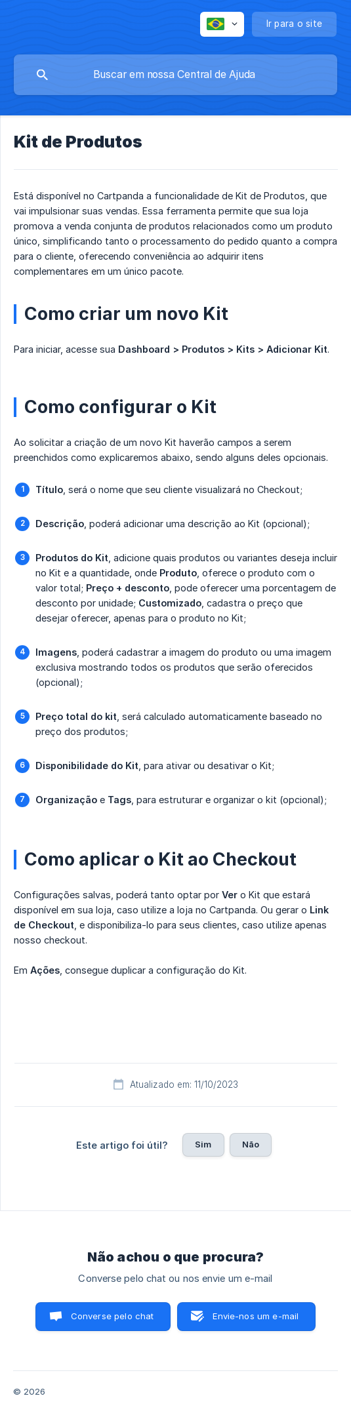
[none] (222, 24)
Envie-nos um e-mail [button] (256, 1316)
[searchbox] (175, 74)
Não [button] (250, 1144)
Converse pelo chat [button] (112, 1316)
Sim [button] (203, 1144)
